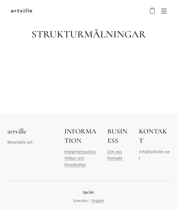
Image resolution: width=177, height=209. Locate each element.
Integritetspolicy (80, 151)
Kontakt (114, 158)
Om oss (114, 151)
